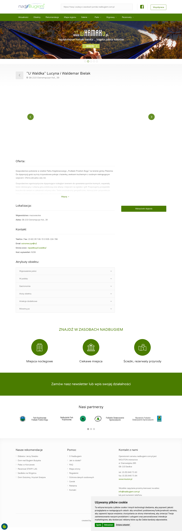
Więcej (65, 200)
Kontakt (72, 493)
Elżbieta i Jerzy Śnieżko (28, 460)
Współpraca (158, 7)
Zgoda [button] (98, 525)
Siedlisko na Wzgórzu (27, 477)
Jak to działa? (75, 464)
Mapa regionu (70, 17)
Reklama (73, 489)
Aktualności (23, 17)
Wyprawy (110, 17)
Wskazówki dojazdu (143, 212)
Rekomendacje (52, 17)
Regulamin (73, 477)
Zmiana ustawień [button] (123, 525)
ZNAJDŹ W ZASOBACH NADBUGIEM (91, 333)
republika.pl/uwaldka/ (37, 251)
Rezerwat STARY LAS (27, 472)
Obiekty (36, 17)
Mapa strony (74, 472)
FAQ (71, 468)
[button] (85, 61)
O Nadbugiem (75, 460)
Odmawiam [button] (108, 525)
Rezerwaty (127, 17)
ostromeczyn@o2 (29, 247)
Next (151, 118)
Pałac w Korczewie (26, 468)
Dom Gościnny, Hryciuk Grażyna (32, 481)
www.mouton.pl (125, 483)
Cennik (72, 485)
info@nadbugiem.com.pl (129, 495)
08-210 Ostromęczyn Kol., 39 (43, 77)
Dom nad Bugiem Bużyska (29, 464)
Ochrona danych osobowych (81, 481)
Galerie (84, 17)
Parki (97, 17)
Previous (30, 118)
